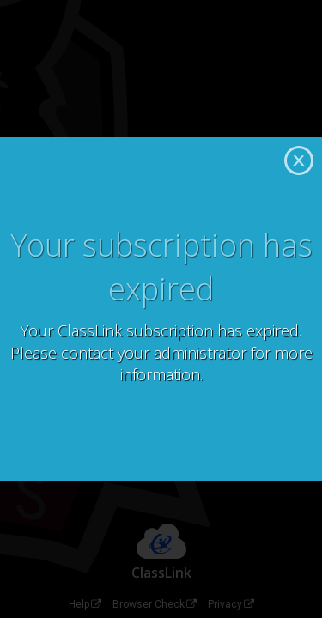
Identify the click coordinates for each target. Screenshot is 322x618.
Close (298, 160)
